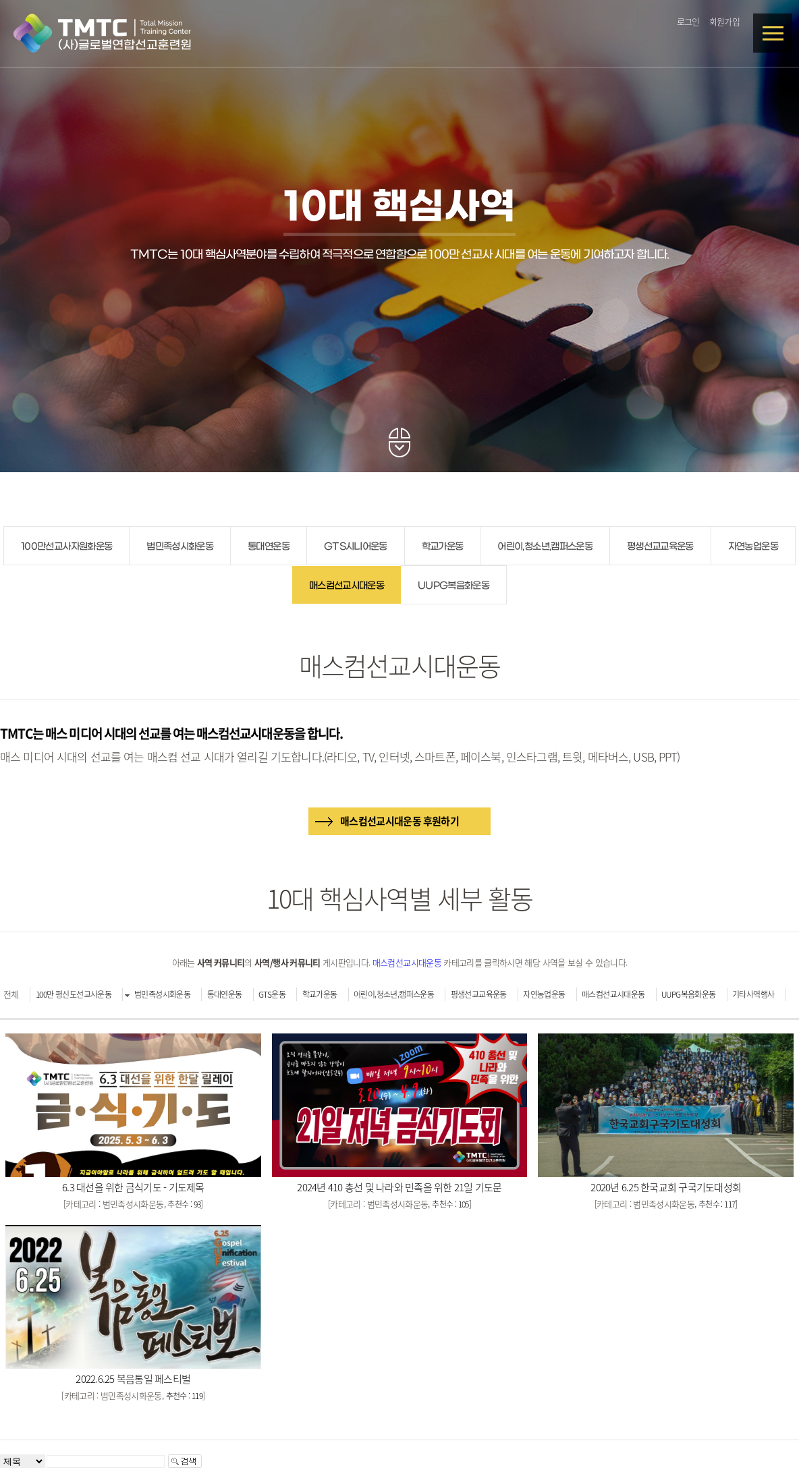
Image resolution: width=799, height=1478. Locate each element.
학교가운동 (443, 546)
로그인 (688, 21)
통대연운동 (269, 546)
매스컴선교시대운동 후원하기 (399, 821)
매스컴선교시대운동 (346, 586)
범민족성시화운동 (179, 546)
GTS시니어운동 (355, 546)
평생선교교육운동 (660, 546)
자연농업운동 (753, 546)
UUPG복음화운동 (453, 586)
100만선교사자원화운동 (66, 546)
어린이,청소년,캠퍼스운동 (545, 546)
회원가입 (724, 21)
